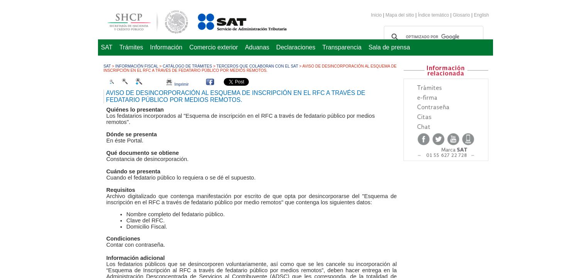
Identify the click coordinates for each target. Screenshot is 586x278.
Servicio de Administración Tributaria (234, 20)
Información (166, 47)
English (481, 15)
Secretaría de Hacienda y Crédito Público (142, 20)
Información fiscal (136, 66)
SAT (107, 47)
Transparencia (342, 47)
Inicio (376, 15)
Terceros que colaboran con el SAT (257, 66)
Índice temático (433, 15)
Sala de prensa (389, 47)
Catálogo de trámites (187, 66)
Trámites (131, 47)
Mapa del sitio (400, 15)
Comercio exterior (213, 47)
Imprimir (177, 84)
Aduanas (257, 47)
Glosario (461, 15)
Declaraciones (295, 47)
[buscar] (432, 37)
